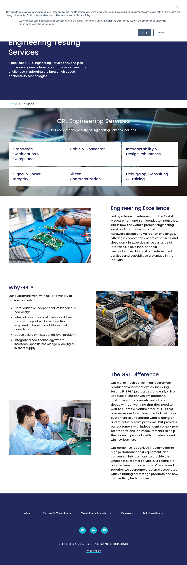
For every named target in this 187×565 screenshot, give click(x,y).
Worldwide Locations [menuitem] (96, 513)
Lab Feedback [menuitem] (153, 513)
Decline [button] (160, 32)
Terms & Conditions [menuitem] (57, 513)
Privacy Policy (93, 550)
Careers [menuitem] (127, 513)
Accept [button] (144, 32)
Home (13, 104)
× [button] (177, 7)
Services (28, 104)
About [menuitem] (28, 513)
